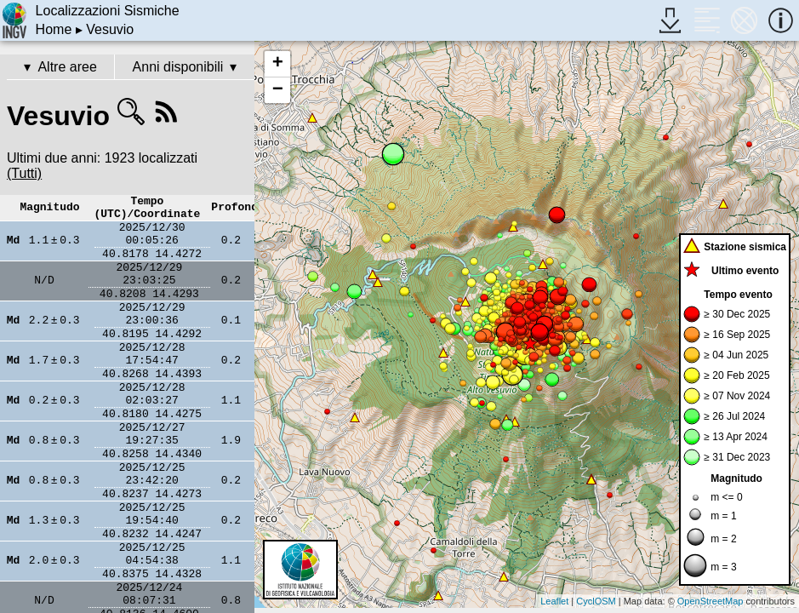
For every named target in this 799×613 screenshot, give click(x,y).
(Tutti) (24, 173)
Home (54, 29)
